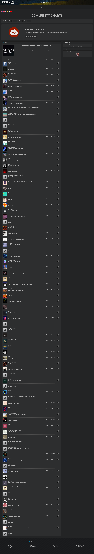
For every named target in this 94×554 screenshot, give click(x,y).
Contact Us (55, 544)
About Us (54, 542)
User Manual (32, 544)
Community (55, 7)
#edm (36, 50)
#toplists (30, 50)
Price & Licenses (10, 546)
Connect (83, 7)
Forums (31, 547)
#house (33, 50)
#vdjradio (43, 50)
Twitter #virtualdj (79, 546)
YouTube (78, 544)
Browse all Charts (31, 36)
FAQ (31, 545)
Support (69, 7)
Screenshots (10, 547)
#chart (27, 50)
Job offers (55, 545)
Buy (41, 7)
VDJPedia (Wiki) (33, 546)
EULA (54, 547)
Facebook (78, 542)
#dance (52, 50)
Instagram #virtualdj (80, 545)
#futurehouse (48, 50)
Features (9, 545)
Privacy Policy (55, 546)
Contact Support (33, 542)
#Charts (23, 50)
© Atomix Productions (47, 552)
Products (13, 7)
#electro (39, 50)
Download (27, 7)
